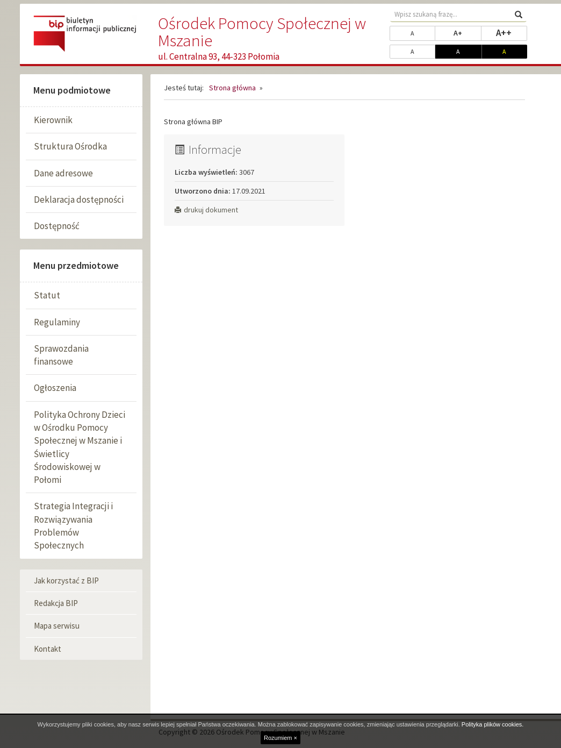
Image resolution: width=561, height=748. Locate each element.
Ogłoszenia (55, 388)
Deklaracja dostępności (79, 199)
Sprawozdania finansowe (61, 355)
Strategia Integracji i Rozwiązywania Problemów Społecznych (73, 525)
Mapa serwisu (57, 626)
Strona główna (232, 87)
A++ (511, 32)
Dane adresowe (63, 173)
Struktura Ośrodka (70, 146)
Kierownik (53, 120)
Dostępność (57, 226)
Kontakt (47, 649)
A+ (467, 32)
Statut (47, 295)
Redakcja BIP (56, 603)
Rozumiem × (280, 738)
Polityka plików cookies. (493, 724)
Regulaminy (57, 322)
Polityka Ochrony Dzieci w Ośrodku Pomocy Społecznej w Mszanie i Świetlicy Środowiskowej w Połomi (79, 447)
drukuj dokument (206, 210)
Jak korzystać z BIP (66, 580)
